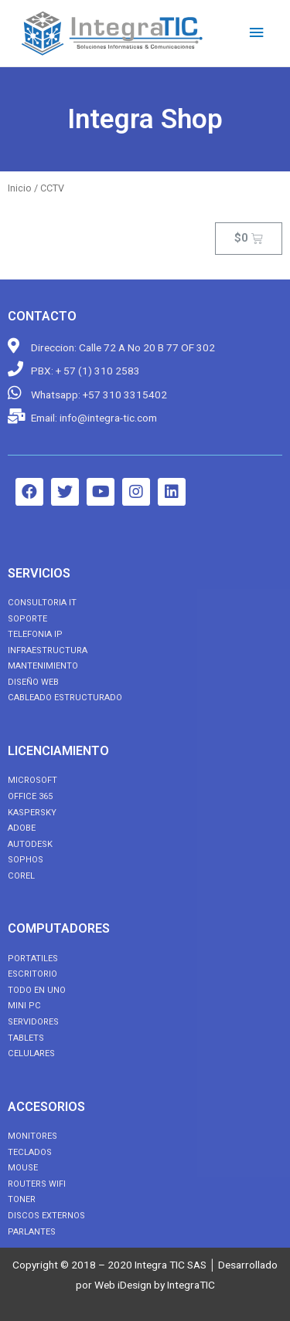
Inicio (20, 188)
